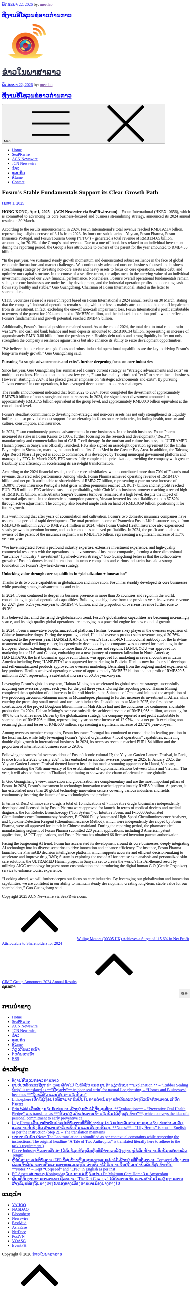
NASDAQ (20, 1209)
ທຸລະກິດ (18, 173)
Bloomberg (21, 1214)
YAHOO (19, 1205)
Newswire (20, 1218)
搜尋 (184, 993)
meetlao (46, 4)
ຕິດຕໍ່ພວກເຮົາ (23, 1054)
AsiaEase (19, 1227)
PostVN (18, 1236)
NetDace (19, 1232)
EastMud (19, 1223)
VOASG (19, 1241)
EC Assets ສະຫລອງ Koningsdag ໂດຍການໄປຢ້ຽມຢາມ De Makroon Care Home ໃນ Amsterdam (90, 1174)
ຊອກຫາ (9, 986)
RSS (15, 1058)
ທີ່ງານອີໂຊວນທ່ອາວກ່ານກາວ (37, 15)
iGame (17, 177)
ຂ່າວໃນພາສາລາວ (31, 72)
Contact (18, 182)
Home (17, 150)
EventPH (19, 1245)
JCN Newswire (24, 163)
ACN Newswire (25, 159)
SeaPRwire (21, 154)
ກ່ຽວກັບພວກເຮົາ (26, 1049)
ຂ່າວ (16, 168)
